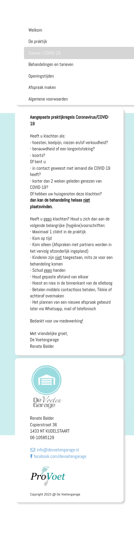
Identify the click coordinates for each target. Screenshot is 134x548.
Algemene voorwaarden (48, 99)
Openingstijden (41, 76)
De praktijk (37, 41)
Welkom (35, 30)
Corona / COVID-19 (44, 53)
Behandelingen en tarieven (50, 64)
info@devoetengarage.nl (54, 450)
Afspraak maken (42, 87)
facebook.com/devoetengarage (58, 456)
